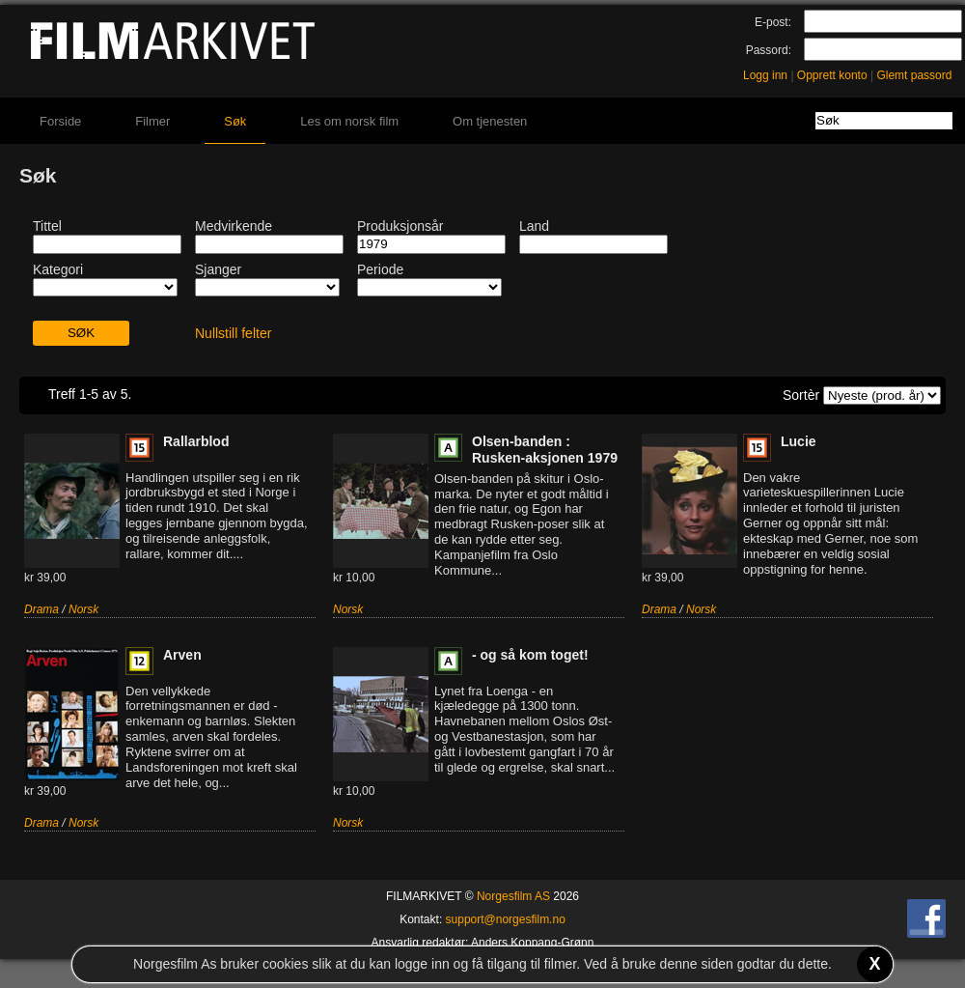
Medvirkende (233, 226)
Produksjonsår (400, 226)
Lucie (798, 441)
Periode (380, 269)
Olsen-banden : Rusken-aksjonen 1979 (545, 450)
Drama (41, 609)
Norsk (83, 609)
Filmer (152, 121)
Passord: (768, 50)
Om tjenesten (490, 121)
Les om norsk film (349, 121)
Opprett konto (832, 75)
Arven (182, 655)
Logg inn (765, 75)
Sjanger (218, 269)
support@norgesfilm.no (505, 919)
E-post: (773, 22)
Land (534, 226)
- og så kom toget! (530, 655)
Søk (235, 121)
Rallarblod (196, 441)
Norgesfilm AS (513, 896)
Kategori (58, 269)
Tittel (47, 226)
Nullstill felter (233, 333)
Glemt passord (913, 75)
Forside (60, 121)
